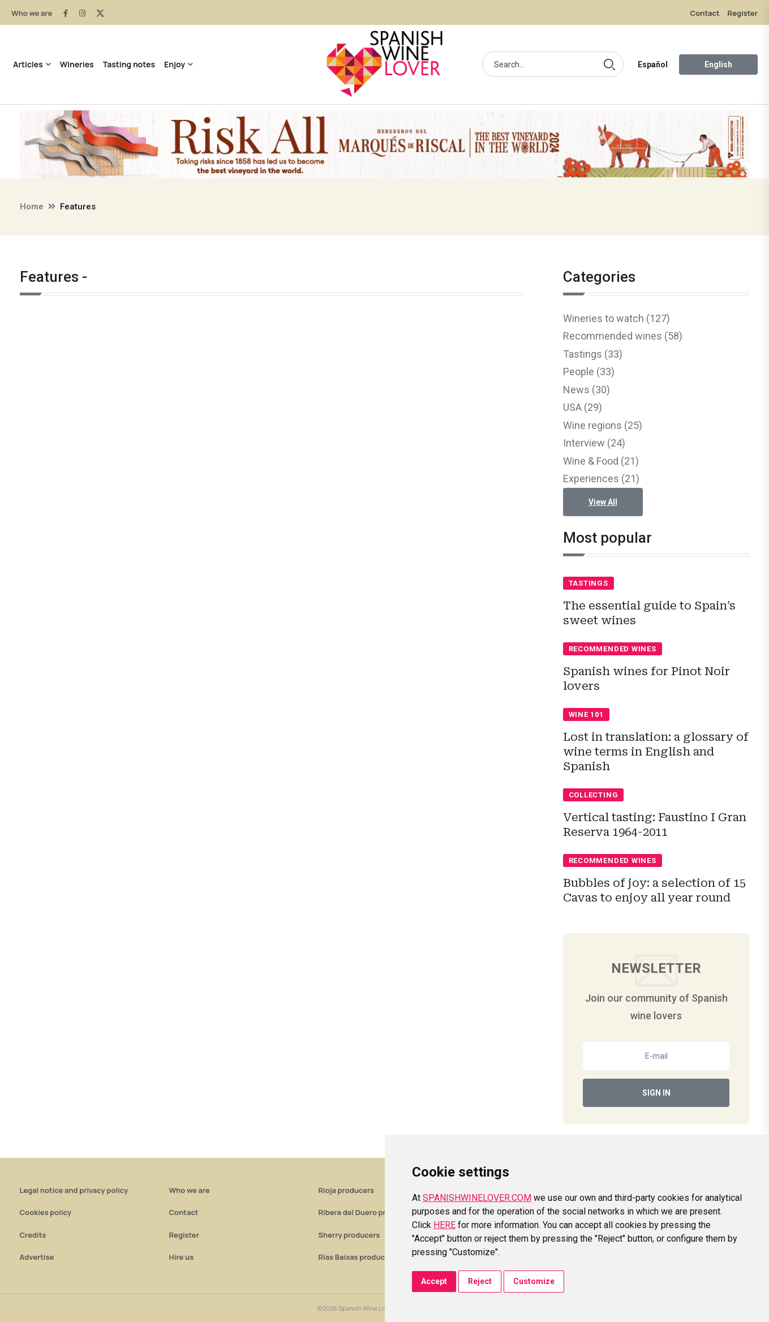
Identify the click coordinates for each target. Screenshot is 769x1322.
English (718, 64)
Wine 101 (586, 714)
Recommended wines (612, 649)
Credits (33, 1235)
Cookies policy (46, 1212)
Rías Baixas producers (357, 1257)
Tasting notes (129, 64)
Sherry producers (349, 1235)
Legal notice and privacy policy (74, 1190)
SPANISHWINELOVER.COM (477, 1197)
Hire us (181, 1257)
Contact (705, 13)
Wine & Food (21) (601, 461)
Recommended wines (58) (622, 336)
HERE (444, 1225)
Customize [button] (534, 1281)
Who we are (31, 13)
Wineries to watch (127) (616, 318)
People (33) (589, 371)
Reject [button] (480, 1281)
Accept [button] (434, 1281)
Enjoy (174, 64)
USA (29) (582, 407)
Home (32, 206)
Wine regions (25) (602, 425)
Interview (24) (594, 443)
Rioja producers (346, 1190)
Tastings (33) (592, 354)
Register (743, 13)
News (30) (586, 390)
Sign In (656, 1092)
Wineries (77, 64)
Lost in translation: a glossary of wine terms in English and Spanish (656, 751)
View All (602, 502)
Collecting (593, 795)
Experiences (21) (601, 478)
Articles (28, 64)
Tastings (588, 583)
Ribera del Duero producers (367, 1212)
